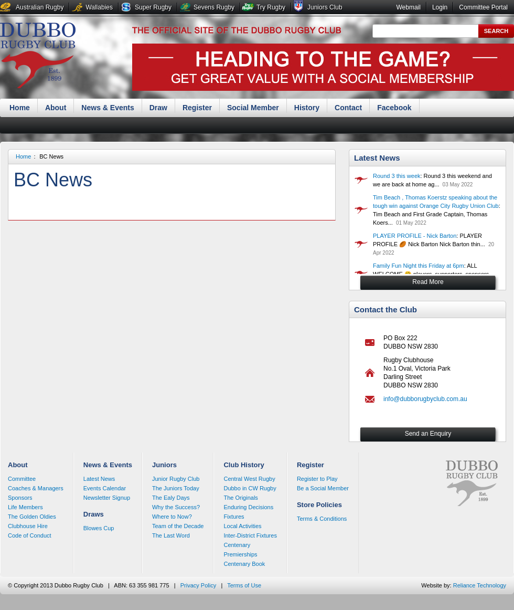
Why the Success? (176, 507)
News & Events (107, 107)
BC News (51, 156)
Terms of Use (244, 585)
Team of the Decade (178, 526)
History (306, 107)
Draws (93, 514)
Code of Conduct (29, 535)
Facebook (394, 107)
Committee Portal (483, 7)
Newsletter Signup (106, 498)
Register (197, 107)
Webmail (408, 7)
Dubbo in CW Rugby (249, 488)
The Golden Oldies (32, 516)
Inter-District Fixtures (249, 535)
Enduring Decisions (248, 507)
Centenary (236, 545)
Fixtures (233, 516)
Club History (243, 465)
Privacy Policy (198, 585)
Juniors (164, 465)
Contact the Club (385, 309)
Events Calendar (104, 488)
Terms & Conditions (322, 519)
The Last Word (171, 535)
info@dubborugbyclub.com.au (425, 399)
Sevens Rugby (214, 7)
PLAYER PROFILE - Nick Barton (414, 236)
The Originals (240, 498)
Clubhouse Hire (28, 526)
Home (19, 107)
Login (439, 7)
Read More (427, 282)
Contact (348, 107)
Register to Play (317, 479)
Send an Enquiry (428, 433)
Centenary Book (244, 564)
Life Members (25, 507)
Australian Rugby (39, 7)
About (55, 107)
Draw (158, 107)
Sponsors (20, 498)
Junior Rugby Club (176, 479)
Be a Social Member (323, 488)
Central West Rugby (249, 479)
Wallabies (99, 7)
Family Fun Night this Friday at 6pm (418, 265)
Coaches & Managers (35, 488)
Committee (22, 479)
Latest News (377, 157)
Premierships (240, 554)
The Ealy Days (171, 498)
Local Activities (242, 526)
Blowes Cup (98, 528)
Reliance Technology (479, 585)
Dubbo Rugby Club (38, 57)
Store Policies (319, 505)
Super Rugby (153, 7)
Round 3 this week (397, 176)
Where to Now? (172, 516)
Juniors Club (324, 7)
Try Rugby (270, 7)
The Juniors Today (175, 488)
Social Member (253, 107)
